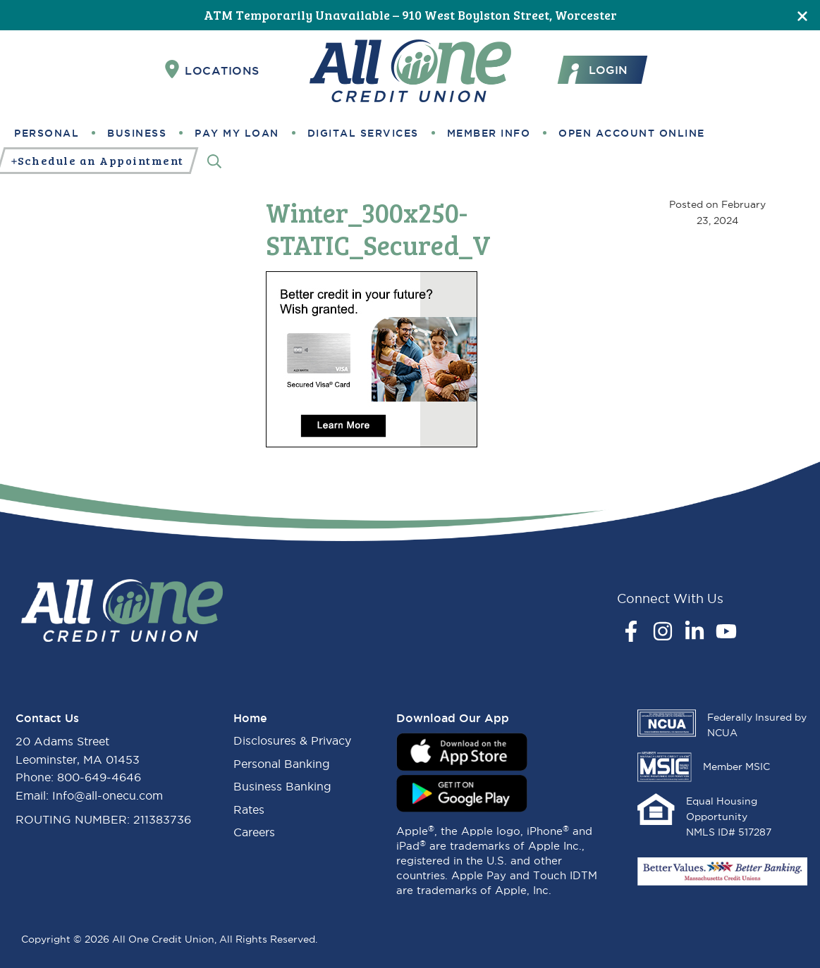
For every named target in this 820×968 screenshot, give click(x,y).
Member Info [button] (489, 133)
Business (136, 133)
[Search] (214, 161)
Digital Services (363, 133)
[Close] (802, 15)
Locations (212, 69)
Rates (248, 809)
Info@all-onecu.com (107, 795)
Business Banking (282, 786)
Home (250, 718)
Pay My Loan (237, 133)
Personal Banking (281, 763)
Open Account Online (631, 133)
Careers (254, 832)
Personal (46, 133)
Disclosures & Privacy (292, 740)
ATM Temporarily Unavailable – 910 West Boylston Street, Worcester (410, 14)
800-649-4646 (99, 777)
